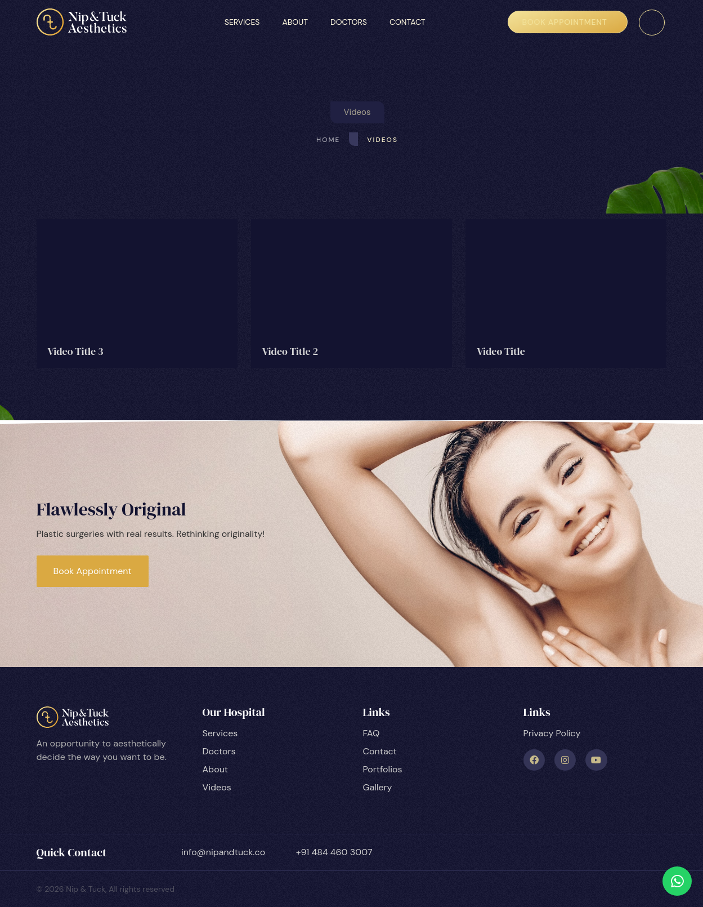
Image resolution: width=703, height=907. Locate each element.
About (295, 22)
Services (242, 22)
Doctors (348, 22)
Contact (407, 22)
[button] (357, 112)
